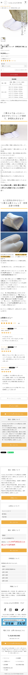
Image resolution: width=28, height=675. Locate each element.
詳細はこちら (14, 497)
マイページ (6, 658)
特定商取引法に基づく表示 (8, 668)
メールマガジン (20, 661)
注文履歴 (18, 658)
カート (26, 2)
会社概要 (6, 664)
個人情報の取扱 (20, 664)
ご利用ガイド (7, 661)
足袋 (9, 6)
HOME (1, 6)
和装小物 (6, 6)
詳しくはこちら (14, 445)
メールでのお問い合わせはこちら (14, 414)
